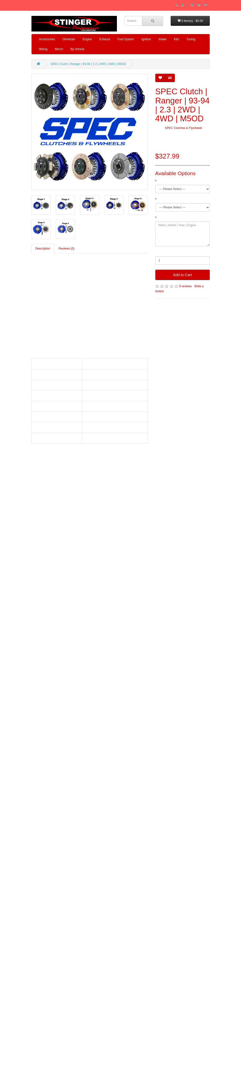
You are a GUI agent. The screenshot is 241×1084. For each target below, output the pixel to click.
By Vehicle (77, 49)
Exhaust (104, 39)
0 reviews (185, 286)
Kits (176, 39)
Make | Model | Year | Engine (176, 218)
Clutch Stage (165, 181)
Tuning (190, 39)
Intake (163, 39)
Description (42, 248)
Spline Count (165, 199)
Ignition (146, 39)
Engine (87, 39)
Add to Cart (182, 275)
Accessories (47, 39)
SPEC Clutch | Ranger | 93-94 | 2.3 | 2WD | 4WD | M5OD (88, 64)
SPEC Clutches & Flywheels (183, 128)
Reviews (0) (66, 248)
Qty (157, 252)
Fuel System (125, 39)
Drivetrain (68, 39)
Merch (59, 49)
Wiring (43, 49)
